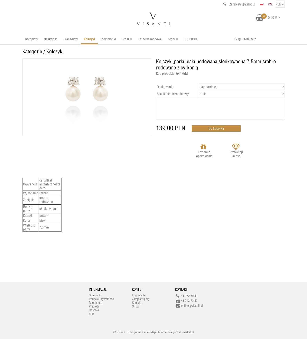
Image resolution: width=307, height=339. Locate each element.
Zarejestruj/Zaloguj (242, 4)
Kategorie (32, 52)
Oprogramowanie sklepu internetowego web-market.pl (160, 332)
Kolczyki (54, 52)
